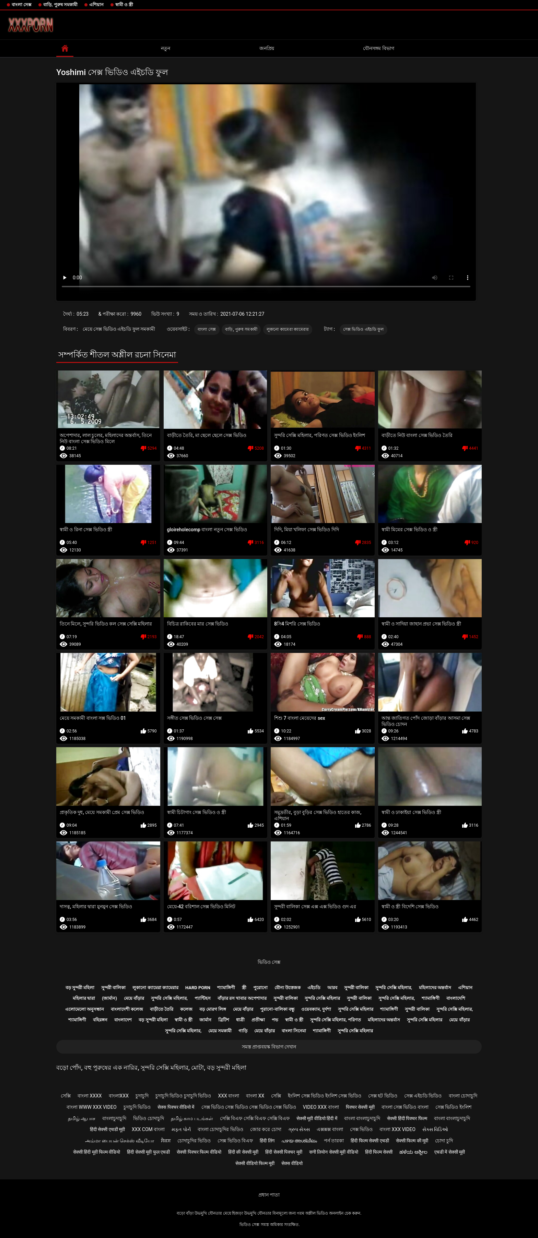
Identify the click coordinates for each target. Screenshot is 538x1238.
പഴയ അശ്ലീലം (299, 1140)
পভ (275, 1019)
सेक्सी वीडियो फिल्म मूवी (254, 1163)
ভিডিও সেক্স (269, 962)
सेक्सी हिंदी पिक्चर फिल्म (407, 1118)
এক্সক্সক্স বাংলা (330, 1129)
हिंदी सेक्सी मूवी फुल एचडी (148, 1152)
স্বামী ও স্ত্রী (124, 4)
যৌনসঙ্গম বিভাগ (378, 48)
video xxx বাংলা (321, 1107)
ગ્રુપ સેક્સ (299, 1129)
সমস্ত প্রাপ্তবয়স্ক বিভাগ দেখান (269, 1046)
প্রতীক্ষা (258, 1019)
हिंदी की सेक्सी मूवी (243, 1152)
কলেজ (186, 1009)
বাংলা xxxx (90, 1096)
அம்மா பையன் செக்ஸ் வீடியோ (119, 1140)
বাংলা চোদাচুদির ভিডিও (220, 1129)
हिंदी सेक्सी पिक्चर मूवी (283, 1152)
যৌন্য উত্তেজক (287, 987)
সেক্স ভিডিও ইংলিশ (453, 1107)
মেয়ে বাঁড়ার (134, 998)
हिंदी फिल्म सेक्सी (379, 1152)
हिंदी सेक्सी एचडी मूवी (107, 1129)
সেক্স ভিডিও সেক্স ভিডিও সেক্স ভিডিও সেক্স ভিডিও (248, 1107)
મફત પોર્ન (181, 1129)
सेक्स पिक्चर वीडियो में (175, 1107)
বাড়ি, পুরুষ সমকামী (60, 4)
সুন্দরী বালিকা (113, 987)
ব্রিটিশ (223, 1019)
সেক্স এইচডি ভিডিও (423, 1096)
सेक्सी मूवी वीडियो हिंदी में (316, 1118)
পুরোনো (260, 987)
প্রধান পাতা (269, 1195)
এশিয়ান (96, 4)
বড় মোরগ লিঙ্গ (212, 1009)
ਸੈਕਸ (166, 1140)
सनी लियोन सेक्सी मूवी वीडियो (333, 1152)
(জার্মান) (109, 998)
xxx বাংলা (228, 1096)
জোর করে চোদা (265, 1129)
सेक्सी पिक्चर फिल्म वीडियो (199, 1152)
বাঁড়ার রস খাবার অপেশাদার (242, 998)
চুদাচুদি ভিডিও (137, 1107)
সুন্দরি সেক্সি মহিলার (322, 998)
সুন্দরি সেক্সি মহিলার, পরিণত (335, 1019)
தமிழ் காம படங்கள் (192, 1118)
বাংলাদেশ (123, 1019)
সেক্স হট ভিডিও (382, 1096)
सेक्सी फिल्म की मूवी (412, 1140)
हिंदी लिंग (267, 1140)
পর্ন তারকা (334, 1140)
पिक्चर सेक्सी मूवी (360, 1107)
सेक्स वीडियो (291, 1163)
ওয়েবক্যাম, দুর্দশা (316, 1009)
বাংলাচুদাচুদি (114, 1118)
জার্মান (205, 1019)
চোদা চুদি (444, 1140)
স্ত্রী (244, 987)
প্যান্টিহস (203, 998)
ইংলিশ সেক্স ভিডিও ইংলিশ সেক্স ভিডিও (324, 1096)
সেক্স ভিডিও (361, 1129)
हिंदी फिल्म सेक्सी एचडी (370, 1140)
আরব (332, 987)
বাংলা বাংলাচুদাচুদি (362, 1118)
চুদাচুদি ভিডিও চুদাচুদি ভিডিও (183, 1096)
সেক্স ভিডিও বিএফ (235, 1140)
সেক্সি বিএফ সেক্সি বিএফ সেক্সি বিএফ (255, 1118)
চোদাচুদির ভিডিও (194, 1140)
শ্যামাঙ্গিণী (226, 987)
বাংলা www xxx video (92, 1107)
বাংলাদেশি (455, 998)
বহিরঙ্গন (100, 1019)
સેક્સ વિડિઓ (435, 1129)
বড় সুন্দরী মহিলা (80, 987)
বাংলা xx (255, 1096)
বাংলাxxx (119, 1096)
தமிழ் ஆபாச (81, 1118)
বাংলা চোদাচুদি (463, 1096)
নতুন (165, 48)
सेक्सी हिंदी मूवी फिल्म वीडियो (96, 1152)
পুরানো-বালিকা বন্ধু (277, 1009)
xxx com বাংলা (148, 1129)
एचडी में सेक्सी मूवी (449, 1152)
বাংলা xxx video (397, 1129)
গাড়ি (242, 1030)
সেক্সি (66, 1096)
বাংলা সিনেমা (294, 1030)
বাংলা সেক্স (22, 4)
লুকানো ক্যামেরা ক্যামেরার (288, 329)
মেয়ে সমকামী (220, 1030)
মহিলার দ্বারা (84, 998)
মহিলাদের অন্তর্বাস (435, 987)
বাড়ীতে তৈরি (161, 1009)
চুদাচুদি (142, 1096)
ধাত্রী (240, 1019)
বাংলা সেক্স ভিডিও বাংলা (405, 1107)
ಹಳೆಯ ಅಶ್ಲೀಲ (413, 1152)
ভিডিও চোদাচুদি (148, 1118)
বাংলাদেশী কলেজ (127, 1009)
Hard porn (197, 987)
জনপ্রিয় (266, 48)
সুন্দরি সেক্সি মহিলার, (393, 987)
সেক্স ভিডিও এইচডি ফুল (363, 329)
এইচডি (313, 987)
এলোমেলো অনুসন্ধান (84, 1009)
